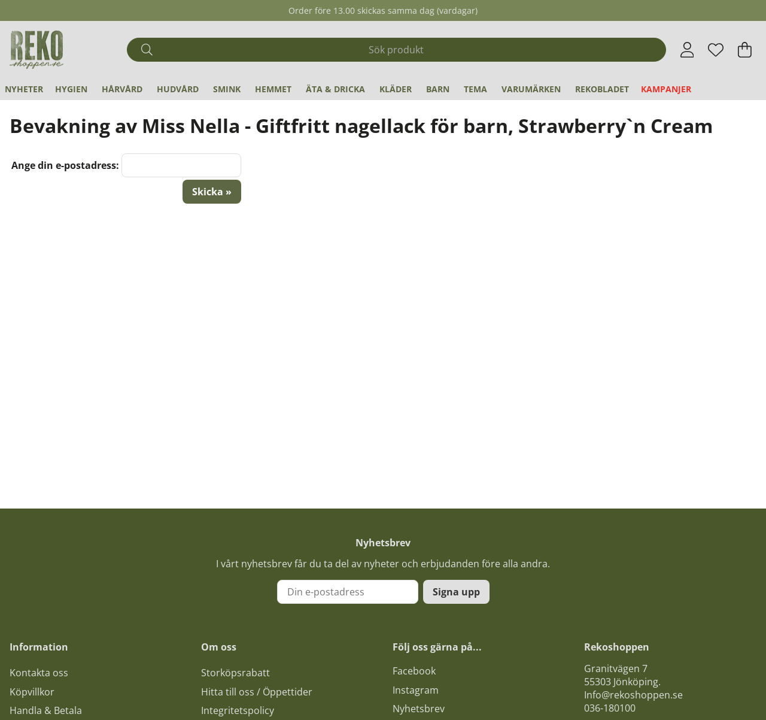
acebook (416, 670)
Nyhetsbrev (419, 708)
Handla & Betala (46, 710)
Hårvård (122, 89)
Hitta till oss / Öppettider (256, 691)
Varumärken (531, 89)
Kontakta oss (39, 672)
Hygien (71, 89)
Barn (437, 89)
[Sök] (396, 50)
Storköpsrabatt (235, 672)
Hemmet (273, 89)
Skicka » (212, 191)
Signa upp (456, 591)
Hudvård (178, 89)
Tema (475, 89)
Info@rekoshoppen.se (633, 694)
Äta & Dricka (335, 89)
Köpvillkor (32, 691)
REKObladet (602, 89)
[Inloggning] (687, 49)
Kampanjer (666, 89)
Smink (227, 89)
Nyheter (24, 89)
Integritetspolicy (237, 710)
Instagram (416, 690)
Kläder (395, 89)
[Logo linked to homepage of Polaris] (36, 50)
